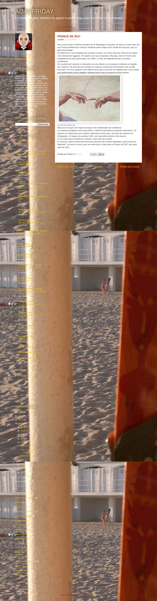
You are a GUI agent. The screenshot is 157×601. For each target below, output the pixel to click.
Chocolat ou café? (27, 301)
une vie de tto (24, 162)
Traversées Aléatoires (28, 352)
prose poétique (21, 557)
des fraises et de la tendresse (32, 151)
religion (18, 566)
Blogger (93, 595)
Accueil (98, 166)
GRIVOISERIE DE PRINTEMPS (28, 451)
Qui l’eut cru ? (24, 280)
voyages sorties (22, 570)
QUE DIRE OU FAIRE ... (29, 209)
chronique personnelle (25, 511)
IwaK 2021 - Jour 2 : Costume (30, 188)
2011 (20, 477)
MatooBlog (23, 141)
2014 (20, 416)
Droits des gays (22, 525)
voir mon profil (21, 58)
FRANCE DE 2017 (28, 456)
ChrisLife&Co (24, 220)
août (23, 434)
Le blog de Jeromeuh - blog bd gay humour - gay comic (32, 232)
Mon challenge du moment (29, 304)
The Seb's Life (25, 312)
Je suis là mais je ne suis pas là (31, 154)
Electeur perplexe (23, 529)
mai (23, 442)
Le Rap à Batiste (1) (26, 246)
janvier (24, 472)
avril (23, 461)
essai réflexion (21, 534)
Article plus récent (66, 166)
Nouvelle (19, 547)
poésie (18, 552)
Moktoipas (23, 173)
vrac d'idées (71, 39)
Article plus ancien (130, 166)
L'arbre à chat (24, 278)
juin (22, 438)
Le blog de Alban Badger (30, 265)
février (24, 469)
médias (18, 543)
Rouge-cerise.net (26, 346)
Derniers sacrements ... (28, 328)
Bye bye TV (23, 339)
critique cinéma (22, 520)
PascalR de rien (25, 254)
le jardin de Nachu (27, 336)
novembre (25, 427)
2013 (20, 419)
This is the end (24, 165)
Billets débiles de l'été (24, 498)
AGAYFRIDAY (34, 11)
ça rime (18, 502)
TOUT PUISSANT (25, 236)
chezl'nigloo (24, 244)
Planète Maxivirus (26, 325)
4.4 (19, 201)
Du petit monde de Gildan (30, 288)
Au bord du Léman (27, 358)
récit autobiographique (25, 561)
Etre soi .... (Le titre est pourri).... (32, 223)
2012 (20, 423)
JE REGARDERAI (28, 446)
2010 (20, 481)
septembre (26, 431)
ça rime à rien (21, 507)
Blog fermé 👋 (24, 175)
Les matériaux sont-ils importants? (32, 212)
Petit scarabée (24, 143)
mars (23, 465)
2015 (20, 412)
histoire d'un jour (22, 538)
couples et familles (23, 516)
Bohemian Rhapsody (27, 257)
